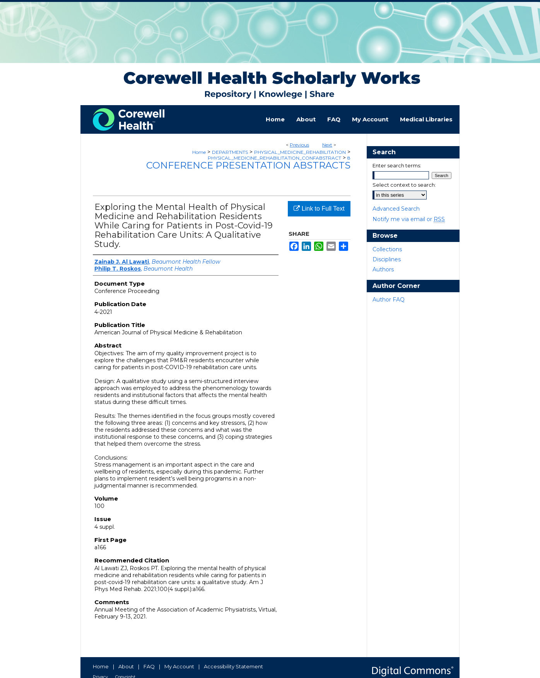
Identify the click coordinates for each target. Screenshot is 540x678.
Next (327, 145)
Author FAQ (389, 299)
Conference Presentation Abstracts (248, 165)
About (126, 666)
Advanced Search (396, 208)
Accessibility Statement (233, 666)
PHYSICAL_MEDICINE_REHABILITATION (300, 152)
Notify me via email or (409, 219)
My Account (179, 666)
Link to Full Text (319, 208)
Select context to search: (404, 185)
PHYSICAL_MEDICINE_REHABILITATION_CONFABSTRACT (274, 158)
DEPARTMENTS (230, 152)
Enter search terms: (397, 165)
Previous (299, 145)
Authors (383, 269)
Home (199, 152)
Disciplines (387, 259)
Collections (387, 249)
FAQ (149, 666)
